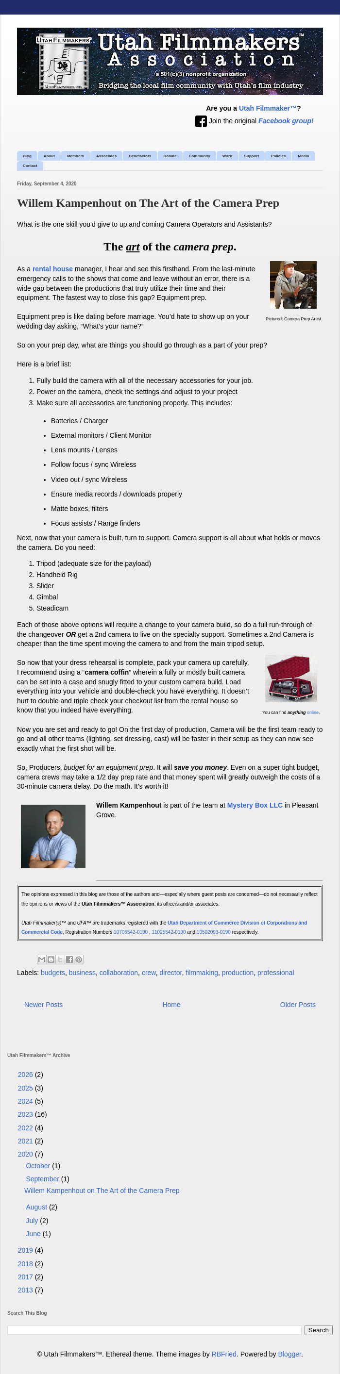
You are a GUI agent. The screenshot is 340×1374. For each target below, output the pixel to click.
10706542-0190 (131, 932)
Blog (27, 156)
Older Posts (298, 1005)
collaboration (119, 973)
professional (275, 973)
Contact (30, 166)
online (313, 712)
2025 (26, 1088)
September (43, 1179)
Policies (278, 156)
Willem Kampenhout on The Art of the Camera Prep (148, 203)
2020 (26, 1154)
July (33, 1221)
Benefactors (140, 156)
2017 (26, 1277)
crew (149, 973)
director (170, 973)
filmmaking (202, 973)
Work (227, 156)
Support (251, 156)
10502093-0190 (214, 932)
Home (171, 1005)
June (34, 1234)
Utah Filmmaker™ (268, 108)
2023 (26, 1114)
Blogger (289, 1354)
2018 (26, 1264)
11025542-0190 (169, 932)
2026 (26, 1074)
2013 (26, 1290)
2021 (26, 1141)
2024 (26, 1101)
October (39, 1166)
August (37, 1207)
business (82, 973)
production (238, 973)
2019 (26, 1250)
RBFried (224, 1354)
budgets (53, 973)
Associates (106, 156)
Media (303, 156)
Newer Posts (43, 1005)
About (49, 156)
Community (199, 156)
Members (75, 156)
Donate (170, 156)
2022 (26, 1128)
